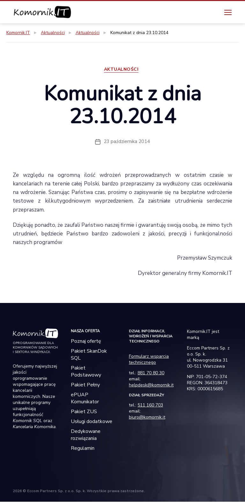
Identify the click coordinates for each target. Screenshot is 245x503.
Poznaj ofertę (86, 342)
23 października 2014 (127, 143)
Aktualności (122, 71)
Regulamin (82, 449)
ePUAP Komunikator (85, 399)
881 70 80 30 (150, 374)
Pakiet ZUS (84, 412)
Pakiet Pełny (85, 386)
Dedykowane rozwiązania (85, 436)
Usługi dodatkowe (91, 422)
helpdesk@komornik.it (151, 386)
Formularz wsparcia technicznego (149, 361)
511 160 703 (150, 406)
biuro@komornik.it (147, 418)
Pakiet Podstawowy (86, 373)
